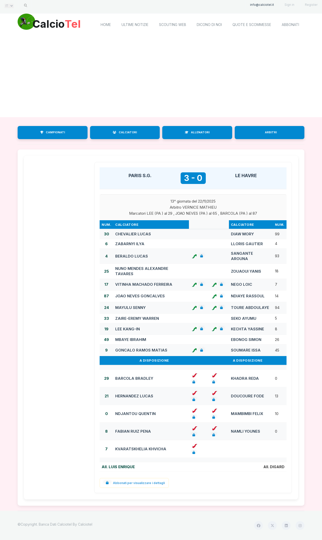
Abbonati (290, 24)
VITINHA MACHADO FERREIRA (143, 284)
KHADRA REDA (245, 378)
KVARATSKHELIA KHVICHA (140, 449)
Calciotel (85, 524)
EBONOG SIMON (246, 339)
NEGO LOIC (241, 284)
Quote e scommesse (251, 24)
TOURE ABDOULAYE (250, 307)
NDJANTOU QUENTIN (135, 413)
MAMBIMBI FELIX (247, 413)
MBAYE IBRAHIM (130, 339)
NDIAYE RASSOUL (248, 296)
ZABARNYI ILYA (129, 243)
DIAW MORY (242, 234)
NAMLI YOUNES (245, 431)
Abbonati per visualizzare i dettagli (134, 483)
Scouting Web (172, 24)
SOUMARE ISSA (246, 350)
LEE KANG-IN (127, 329)
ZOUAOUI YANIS (246, 271)
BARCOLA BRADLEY (134, 378)
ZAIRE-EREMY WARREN (137, 318)
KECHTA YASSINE (247, 329)
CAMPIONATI (52, 132)
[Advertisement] (161, 77)
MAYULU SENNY (130, 307)
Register (311, 5)
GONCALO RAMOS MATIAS (141, 350)
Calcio (60, 24)
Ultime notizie (135, 24)
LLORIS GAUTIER (247, 243)
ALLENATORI (197, 132)
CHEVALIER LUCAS (133, 234)
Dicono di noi (209, 24)
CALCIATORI (125, 132)
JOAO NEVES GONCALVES (140, 296)
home (106, 24)
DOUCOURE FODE (247, 396)
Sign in (289, 5)
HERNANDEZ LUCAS (134, 396)
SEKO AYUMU (243, 318)
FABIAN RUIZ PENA (133, 431)
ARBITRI (271, 132)
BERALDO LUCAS (131, 256)
